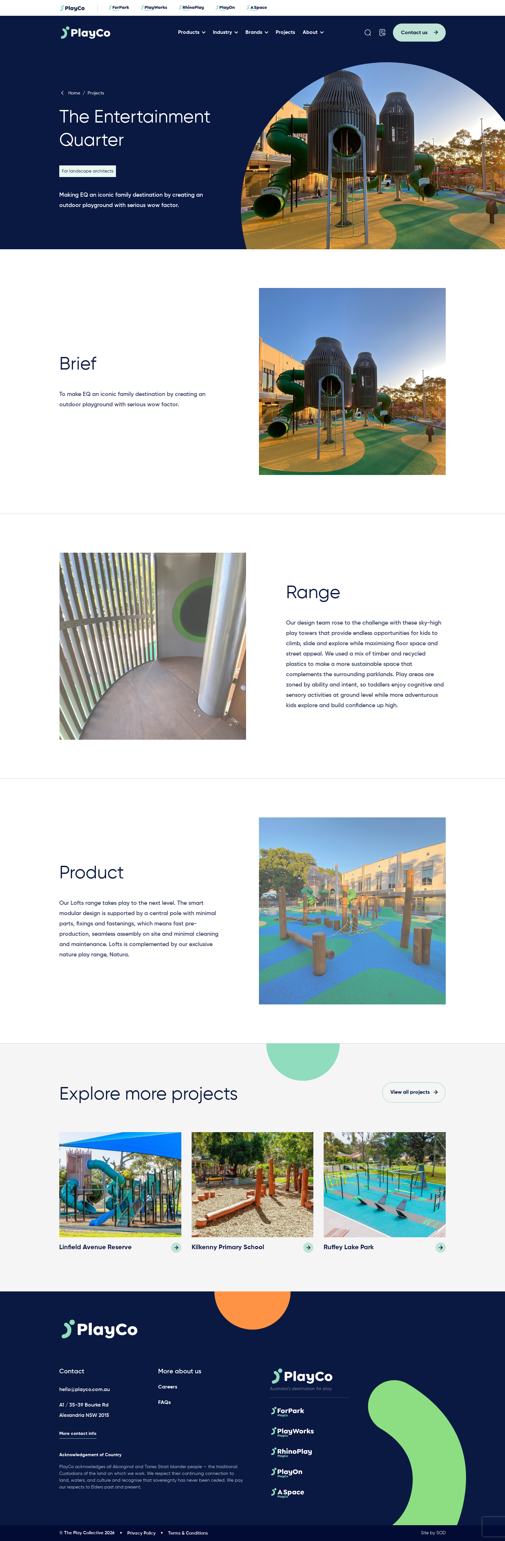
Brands (253, 32)
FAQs (164, 1402)
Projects (285, 32)
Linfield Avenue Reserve (95, 1247)
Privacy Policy (141, 1533)
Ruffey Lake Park (349, 1247)
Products (188, 32)
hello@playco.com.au (84, 1389)
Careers (167, 1387)
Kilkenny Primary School (228, 1247)
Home (69, 93)
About (310, 32)
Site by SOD (433, 1533)
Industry (222, 32)
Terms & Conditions (188, 1533)
